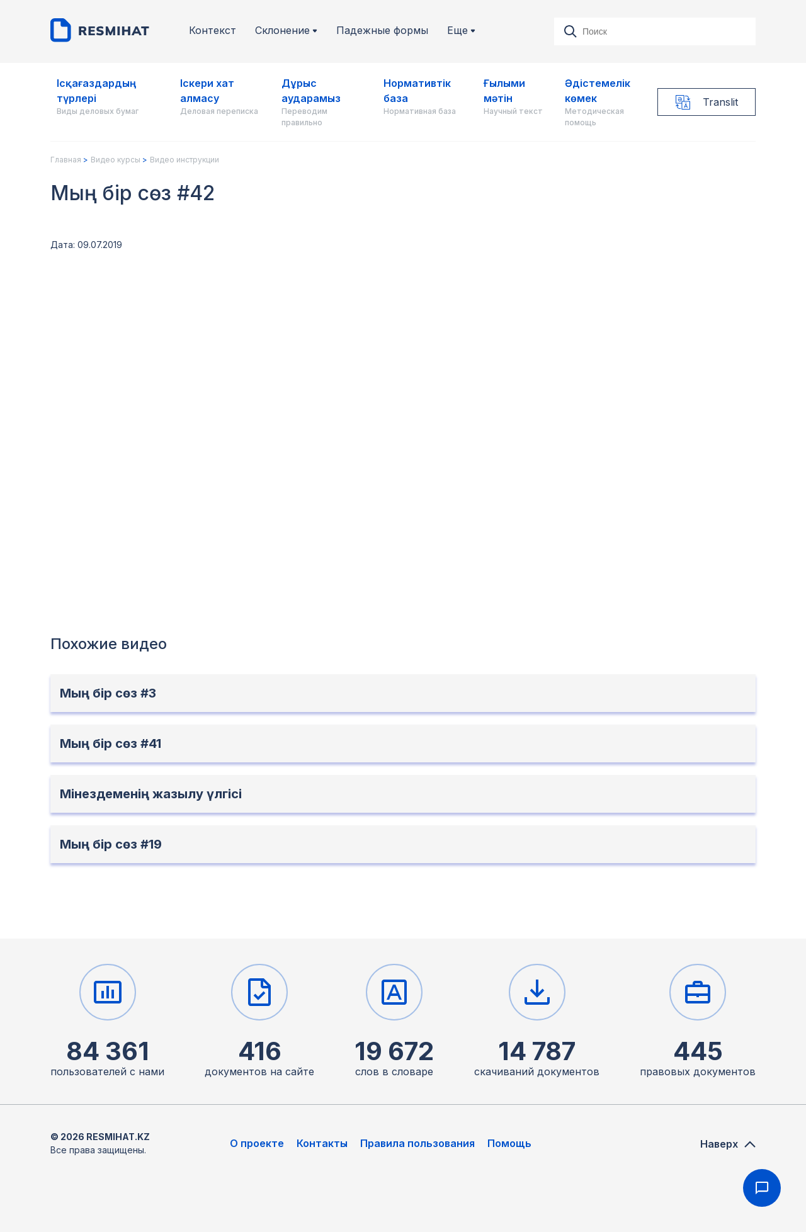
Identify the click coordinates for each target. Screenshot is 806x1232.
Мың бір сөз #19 (111, 844)
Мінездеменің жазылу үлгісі (151, 793)
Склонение (286, 31)
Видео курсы (115, 159)
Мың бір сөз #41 (110, 743)
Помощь (509, 1143)
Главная (65, 159)
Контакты (322, 1143)
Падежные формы (382, 31)
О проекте (257, 1143)
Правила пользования (417, 1143)
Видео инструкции (184, 159)
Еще (461, 31)
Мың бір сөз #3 (108, 693)
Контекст (212, 31)
